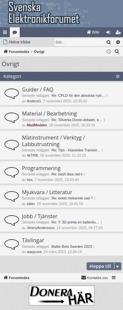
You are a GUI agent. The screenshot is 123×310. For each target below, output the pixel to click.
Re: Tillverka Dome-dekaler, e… (76, 120)
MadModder (37, 125)
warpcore (34, 252)
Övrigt (10, 64)
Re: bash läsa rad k (67, 174)
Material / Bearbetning (49, 113)
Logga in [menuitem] (109, 33)
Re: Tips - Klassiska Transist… (75, 150)
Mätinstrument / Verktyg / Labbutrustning (53, 140)
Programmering (41, 168)
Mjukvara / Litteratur (47, 192)
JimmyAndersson (40, 228)
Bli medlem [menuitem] (119, 33)
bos (30, 180)
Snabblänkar (6, 33)
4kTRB (32, 155)
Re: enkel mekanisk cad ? (72, 198)
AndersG (34, 101)
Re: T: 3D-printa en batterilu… (75, 222)
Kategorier (16, 33)
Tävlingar (33, 240)
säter (31, 204)
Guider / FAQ (37, 89)
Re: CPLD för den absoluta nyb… (78, 95)
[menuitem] (93, 32)
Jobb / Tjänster (39, 216)
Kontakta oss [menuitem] (94, 277)
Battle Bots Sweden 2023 (71, 246)
